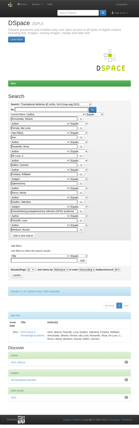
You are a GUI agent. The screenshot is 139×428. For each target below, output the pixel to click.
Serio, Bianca (18, 362)
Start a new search (23, 235)
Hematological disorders (23, 380)
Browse (37, 4)
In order (73, 269)
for (12, 109)
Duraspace (114, 419)
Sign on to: (119, 12)
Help (49, 4)
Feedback (127, 419)
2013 (13, 397)
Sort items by (45, 269)
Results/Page (18, 269)
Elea (13, 83)
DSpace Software (72, 419)
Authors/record (104, 269)
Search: (15, 104)
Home (22, 4)
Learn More (16, 39)
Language (122, 4)
